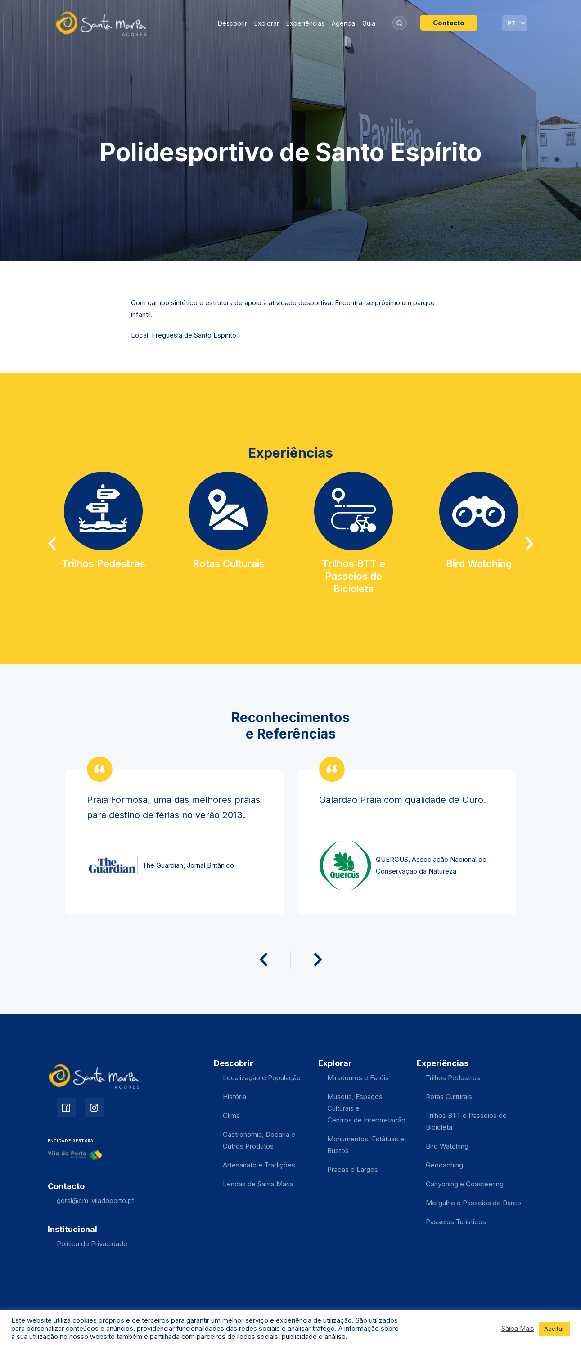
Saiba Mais (517, 1328)
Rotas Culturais (449, 1096)
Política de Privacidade (92, 1243)
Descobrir (232, 23)
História (234, 1096)
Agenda (343, 23)
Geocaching (444, 1165)
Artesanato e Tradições (259, 1165)
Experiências (305, 23)
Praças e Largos (352, 1169)
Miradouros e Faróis (358, 1077)
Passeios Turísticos (456, 1221)
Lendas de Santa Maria (258, 1184)
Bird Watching (447, 1146)
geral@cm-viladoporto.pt (95, 1200)
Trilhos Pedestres (453, 1077)
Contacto (448, 22)
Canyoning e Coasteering (465, 1184)
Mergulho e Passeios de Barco (473, 1202)
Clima (231, 1115)
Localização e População (262, 1077)
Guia (368, 23)
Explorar (266, 23)
